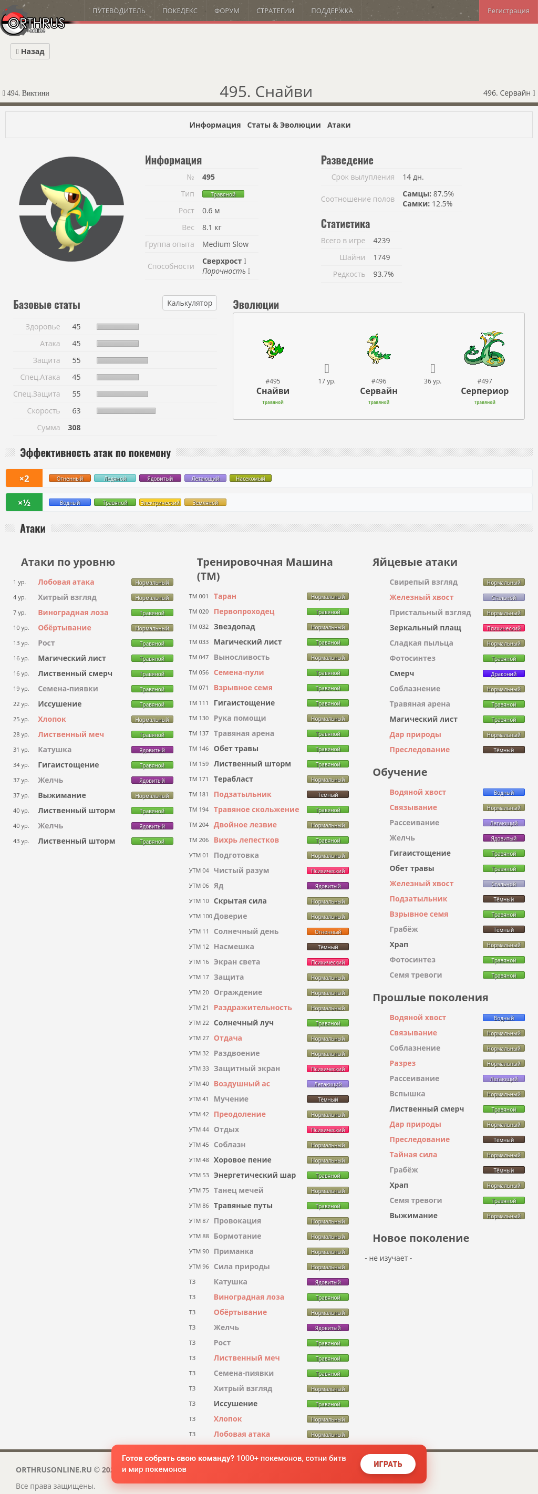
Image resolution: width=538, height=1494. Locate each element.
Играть (388, 1464)
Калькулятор (189, 303)
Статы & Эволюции (283, 125)
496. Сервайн (509, 93)
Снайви (273, 391)
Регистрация (509, 10)
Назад (30, 51)
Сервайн (379, 391)
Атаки (339, 125)
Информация (215, 125)
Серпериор (485, 391)
